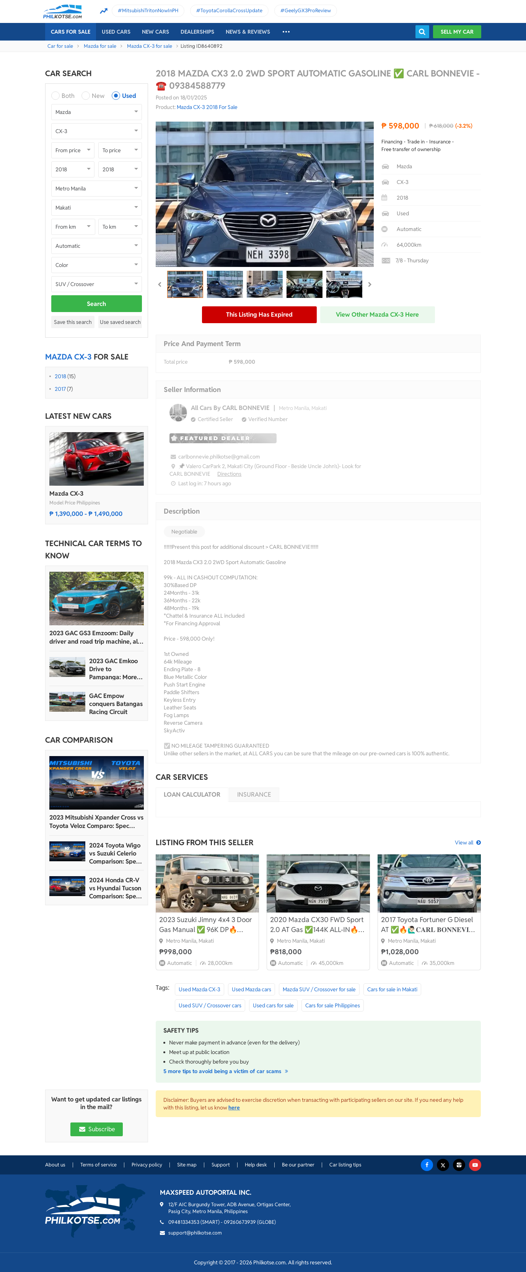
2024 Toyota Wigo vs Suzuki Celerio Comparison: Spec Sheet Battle (114, 853)
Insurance (254, 795)
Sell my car (457, 31)
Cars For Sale (70, 31)
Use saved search (120, 322)
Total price (176, 361)
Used (129, 96)
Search (96, 304)
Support (221, 1164)
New (98, 96)
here (234, 1107)
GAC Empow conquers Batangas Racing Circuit (116, 704)
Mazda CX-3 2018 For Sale (207, 107)
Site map (187, 1164)
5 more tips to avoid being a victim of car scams (226, 1071)
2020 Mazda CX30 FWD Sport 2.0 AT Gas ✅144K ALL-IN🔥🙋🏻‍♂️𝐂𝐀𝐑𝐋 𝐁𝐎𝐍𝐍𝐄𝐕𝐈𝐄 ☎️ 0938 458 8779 (317, 925)
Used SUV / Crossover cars (210, 1005)
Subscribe (96, 1129)
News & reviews (248, 31)
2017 (60, 389)
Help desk (256, 1164)
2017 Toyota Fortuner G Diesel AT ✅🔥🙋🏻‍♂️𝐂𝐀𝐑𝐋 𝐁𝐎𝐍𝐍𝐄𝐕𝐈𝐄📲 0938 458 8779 (427, 925)
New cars (155, 31)
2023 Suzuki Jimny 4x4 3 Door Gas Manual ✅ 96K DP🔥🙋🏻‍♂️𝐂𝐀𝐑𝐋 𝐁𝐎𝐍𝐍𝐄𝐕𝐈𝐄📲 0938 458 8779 (205, 925)
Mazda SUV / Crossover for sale (319, 989)
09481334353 (183, 1222)
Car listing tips (345, 1164)
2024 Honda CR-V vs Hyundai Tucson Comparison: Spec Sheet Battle (115, 888)
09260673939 (240, 1222)
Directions (229, 473)
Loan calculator (192, 795)
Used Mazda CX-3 (199, 989)
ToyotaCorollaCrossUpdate (231, 10)
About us (55, 1164)
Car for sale (60, 46)
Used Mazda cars (251, 989)
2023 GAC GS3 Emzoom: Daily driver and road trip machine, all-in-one (95, 637)
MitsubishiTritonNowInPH (150, 10)
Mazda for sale (100, 46)
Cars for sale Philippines (332, 1005)
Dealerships (197, 31)
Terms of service (98, 1164)
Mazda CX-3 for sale (149, 46)
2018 (60, 376)
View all (464, 842)
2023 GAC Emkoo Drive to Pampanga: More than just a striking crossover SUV (115, 669)
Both (68, 96)
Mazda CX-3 (66, 494)
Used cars (116, 31)
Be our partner (298, 1164)
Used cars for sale (273, 1005)
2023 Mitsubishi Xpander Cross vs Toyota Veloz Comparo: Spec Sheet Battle (96, 821)
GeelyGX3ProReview (308, 10)
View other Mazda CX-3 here (377, 315)
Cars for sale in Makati (392, 989)
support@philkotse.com (195, 1233)
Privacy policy (147, 1164)
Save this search (73, 322)
